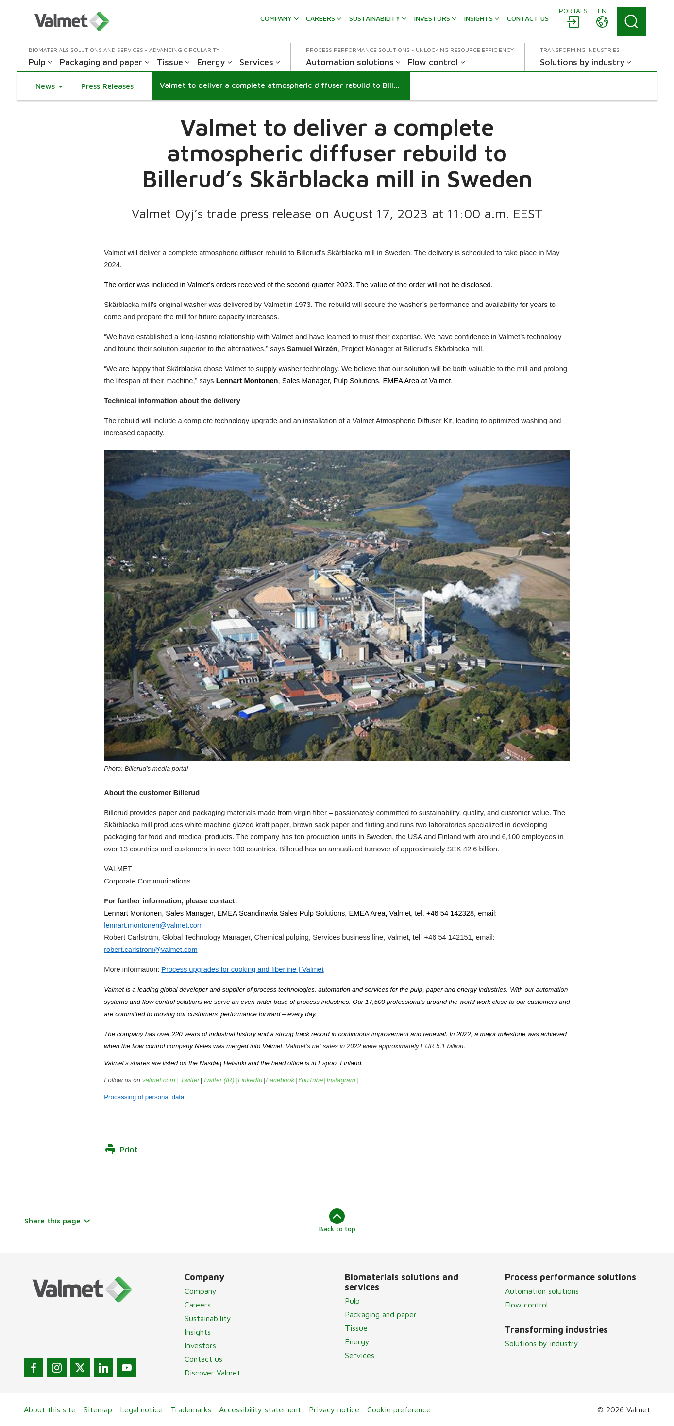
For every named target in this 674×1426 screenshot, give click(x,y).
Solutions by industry (541, 1343)
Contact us (203, 1359)
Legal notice (141, 1409)
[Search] (631, 21)
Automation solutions (542, 1291)
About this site (50, 1409)
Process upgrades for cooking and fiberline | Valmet (242, 969)
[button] (49, 86)
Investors (200, 1345)
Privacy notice (334, 1409)
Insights (198, 1331)
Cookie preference (399, 1409)
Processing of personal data (144, 1097)
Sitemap (98, 1409)
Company (201, 1291)
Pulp (352, 1300)
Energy (357, 1341)
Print (120, 1149)
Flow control (526, 1304)
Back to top (337, 1220)
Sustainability (208, 1318)
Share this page (57, 1220)
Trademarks (190, 1409)
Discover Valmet (212, 1372)
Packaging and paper (381, 1314)
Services (359, 1355)
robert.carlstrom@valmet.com (150, 949)
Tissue (356, 1328)
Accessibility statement (260, 1409)
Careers (198, 1304)
